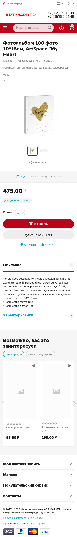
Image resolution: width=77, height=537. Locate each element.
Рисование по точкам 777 (55, 429)
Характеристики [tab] (38, 315)
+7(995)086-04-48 (60, 16)
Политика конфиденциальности (23, 517)
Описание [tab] (38, 264)
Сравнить (48, 244)
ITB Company (37, 523)
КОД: (44, 176)
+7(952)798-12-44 (60, 13)
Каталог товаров (5, 28)
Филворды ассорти (18, 427)
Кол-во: (8, 212)
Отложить (28, 244)
